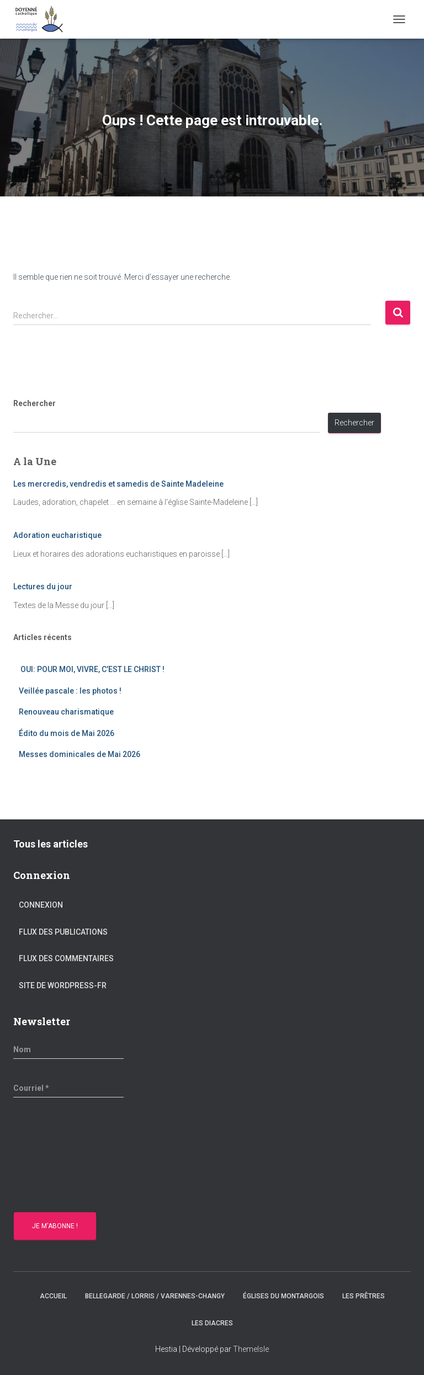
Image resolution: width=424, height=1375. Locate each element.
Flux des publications (63, 932)
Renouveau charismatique (66, 711)
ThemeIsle (251, 1349)
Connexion (41, 904)
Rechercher (34, 403)
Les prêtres (363, 1296)
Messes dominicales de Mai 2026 (79, 754)
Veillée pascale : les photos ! (70, 690)
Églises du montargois (283, 1296)
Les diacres (212, 1323)
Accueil (53, 1296)
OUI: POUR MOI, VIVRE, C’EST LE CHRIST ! (92, 669)
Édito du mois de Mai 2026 (66, 733)
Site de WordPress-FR (63, 985)
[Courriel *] (68, 1088)
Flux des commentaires (66, 958)
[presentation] (58, 1156)
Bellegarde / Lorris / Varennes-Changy (155, 1296)
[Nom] (68, 1049)
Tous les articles (50, 844)
